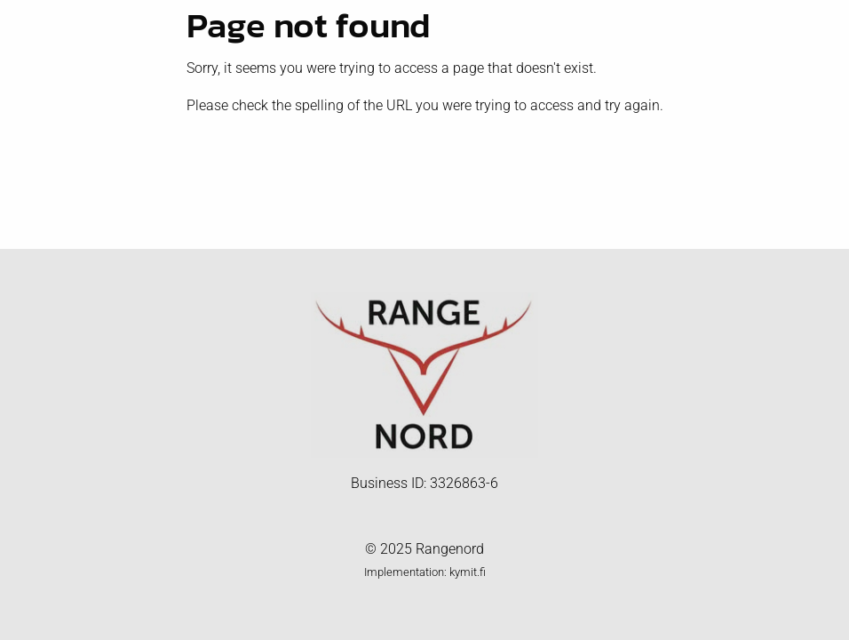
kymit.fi (467, 572)
